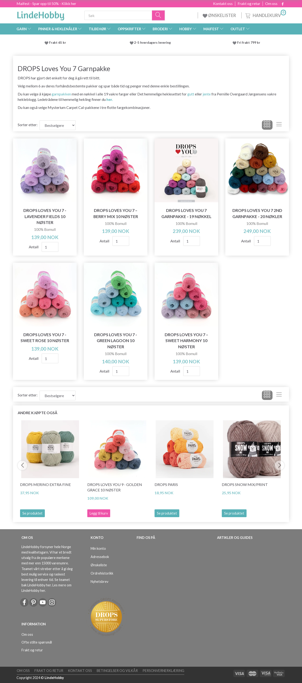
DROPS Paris (166, 484)
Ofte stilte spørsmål (36, 642)
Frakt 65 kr (57, 42)
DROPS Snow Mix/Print (245, 484)
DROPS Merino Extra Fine (45, 484)
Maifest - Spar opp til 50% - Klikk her (46, 3)
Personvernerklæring (163, 671)
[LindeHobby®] (40, 14)
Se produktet (32, 513)
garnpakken (61, 94)
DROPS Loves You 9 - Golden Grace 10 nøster (114, 487)
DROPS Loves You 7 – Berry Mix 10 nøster (115, 213)
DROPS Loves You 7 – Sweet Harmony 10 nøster (186, 340)
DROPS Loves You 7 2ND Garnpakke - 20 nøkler (257, 213)
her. (109, 99)
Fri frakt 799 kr (248, 42)
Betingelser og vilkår (117, 671)
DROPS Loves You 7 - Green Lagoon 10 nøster (115, 340)
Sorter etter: (28, 124)
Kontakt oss (223, 3)
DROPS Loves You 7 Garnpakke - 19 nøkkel (186, 213)
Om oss (271, 3)
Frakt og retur (249, 3)
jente (207, 94)
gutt (190, 94)
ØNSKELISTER (220, 15)
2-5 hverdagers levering (153, 42)
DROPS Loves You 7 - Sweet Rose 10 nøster (45, 337)
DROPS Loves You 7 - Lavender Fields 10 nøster (44, 216)
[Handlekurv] (265, 15)
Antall (34, 247)
